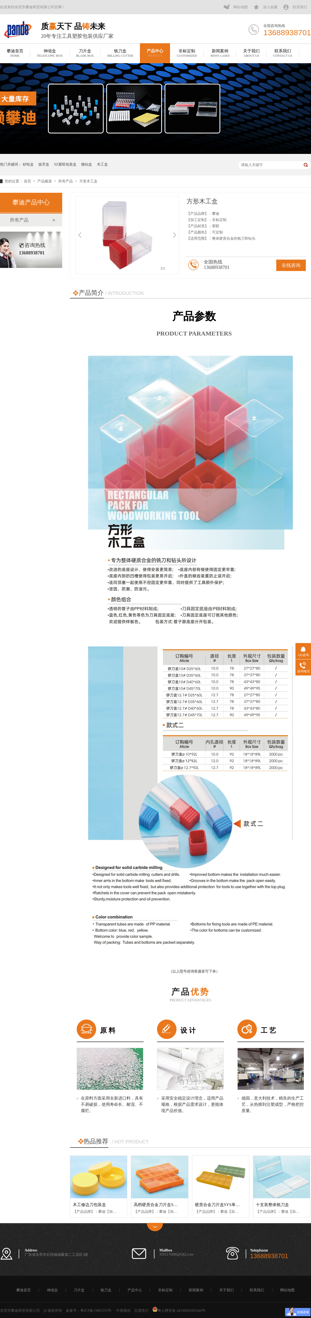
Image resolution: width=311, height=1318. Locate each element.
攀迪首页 (15, 53)
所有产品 (66, 181)
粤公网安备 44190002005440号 (179, 1311)
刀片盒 (85, 53)
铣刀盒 (120, 53)
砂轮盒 (28, 164)
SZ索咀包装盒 (65, 164)
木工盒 (102, 164)
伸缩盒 (50, 53)
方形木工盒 (88, 181)
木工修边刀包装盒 (89, 1204)
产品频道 (45, 181)
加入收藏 (270, 7)
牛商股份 (123, 1311)
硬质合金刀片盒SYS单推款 (219, 1204)
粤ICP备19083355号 (95, 1311)
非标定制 (187, 53)
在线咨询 (291, 265)
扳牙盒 (43, 164)
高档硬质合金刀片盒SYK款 (158, 1204)
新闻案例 (219, 53)
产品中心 (155, 53)
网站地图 (240, 7)
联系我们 (300, 7)
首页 (28, 181)
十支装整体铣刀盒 (272, 1204)
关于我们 (251, 53)
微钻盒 (86, 164)
